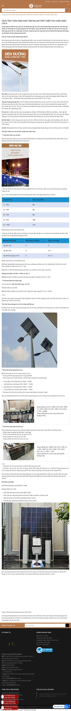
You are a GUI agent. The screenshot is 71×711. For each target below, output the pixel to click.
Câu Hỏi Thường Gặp (42, 644)
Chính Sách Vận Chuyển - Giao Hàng (12, 699)
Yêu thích (54, 1)
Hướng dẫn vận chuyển (43, 642)
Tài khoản (47, 1)
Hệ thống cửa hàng (64, 1)
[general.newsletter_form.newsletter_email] (45, 625)
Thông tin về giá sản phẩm (44, 638)
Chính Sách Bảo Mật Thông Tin (11, 693)
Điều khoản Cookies (42, 636)
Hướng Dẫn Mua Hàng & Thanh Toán (47, 640)
